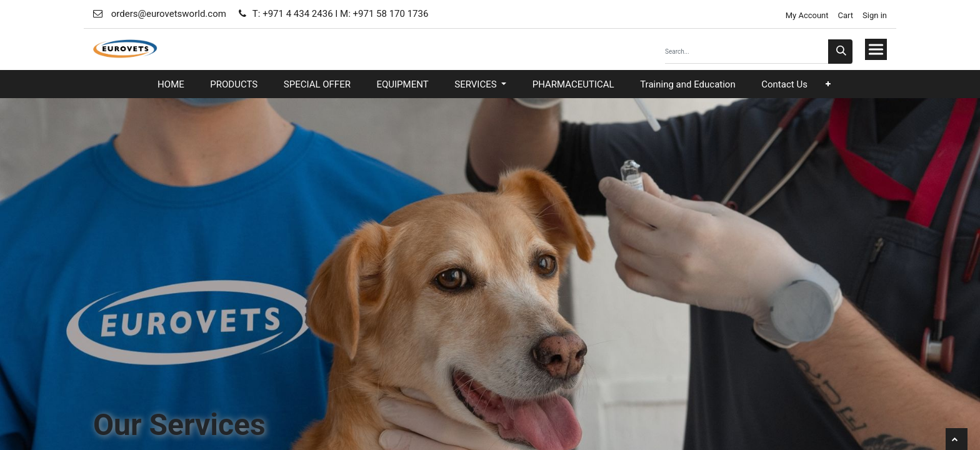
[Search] (840, 51)
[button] (828, 84)
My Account (805, 15)
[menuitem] (171, 85)
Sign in (874, 15)
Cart (846, 15)
